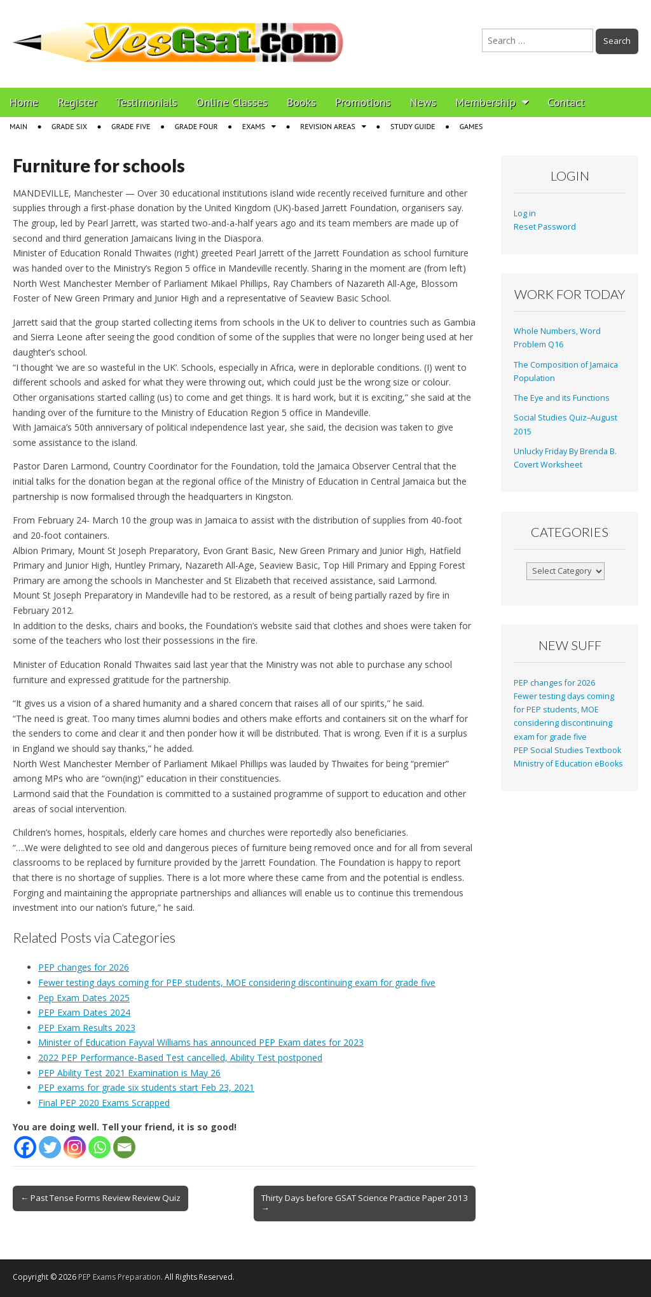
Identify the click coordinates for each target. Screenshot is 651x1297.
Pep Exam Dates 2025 (84, 998)
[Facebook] (25, 1147)
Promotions (362, 102)
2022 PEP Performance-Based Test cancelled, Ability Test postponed (180, 1057)
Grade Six (69, 126)
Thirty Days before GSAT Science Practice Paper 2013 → (364, 1203)
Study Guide (412, 126)
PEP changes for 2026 (83, 967)
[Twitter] (50, 1147)
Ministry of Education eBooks (568, 763)
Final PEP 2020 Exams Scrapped (104, 1103)
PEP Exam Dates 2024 (84, 1012)
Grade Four (196, 126)
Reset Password (545, 226)
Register (77, 102)
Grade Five (131, 126)
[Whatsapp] (99, 1147)
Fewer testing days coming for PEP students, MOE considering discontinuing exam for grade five (236, 982)
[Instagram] (75, 1147)
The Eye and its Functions (562, 397)
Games (471, 126)
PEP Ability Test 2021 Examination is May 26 (129, 1073)
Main (18, 126)
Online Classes (232, 102)
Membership (485, 102)
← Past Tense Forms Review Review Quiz (100, 1197)
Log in (525, 213)
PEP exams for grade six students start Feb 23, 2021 (146, 1087)
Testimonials (146, 102)
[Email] (124, 1147)
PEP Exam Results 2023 (86, 1028)
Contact (565, 102)
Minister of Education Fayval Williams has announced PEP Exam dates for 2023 (201, 1042)
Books (301, 102)
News (422, 102)
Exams (253, 126)
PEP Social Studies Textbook (567, 750)
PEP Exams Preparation (119, 1277)
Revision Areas (327, 126)
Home (24, 102)
